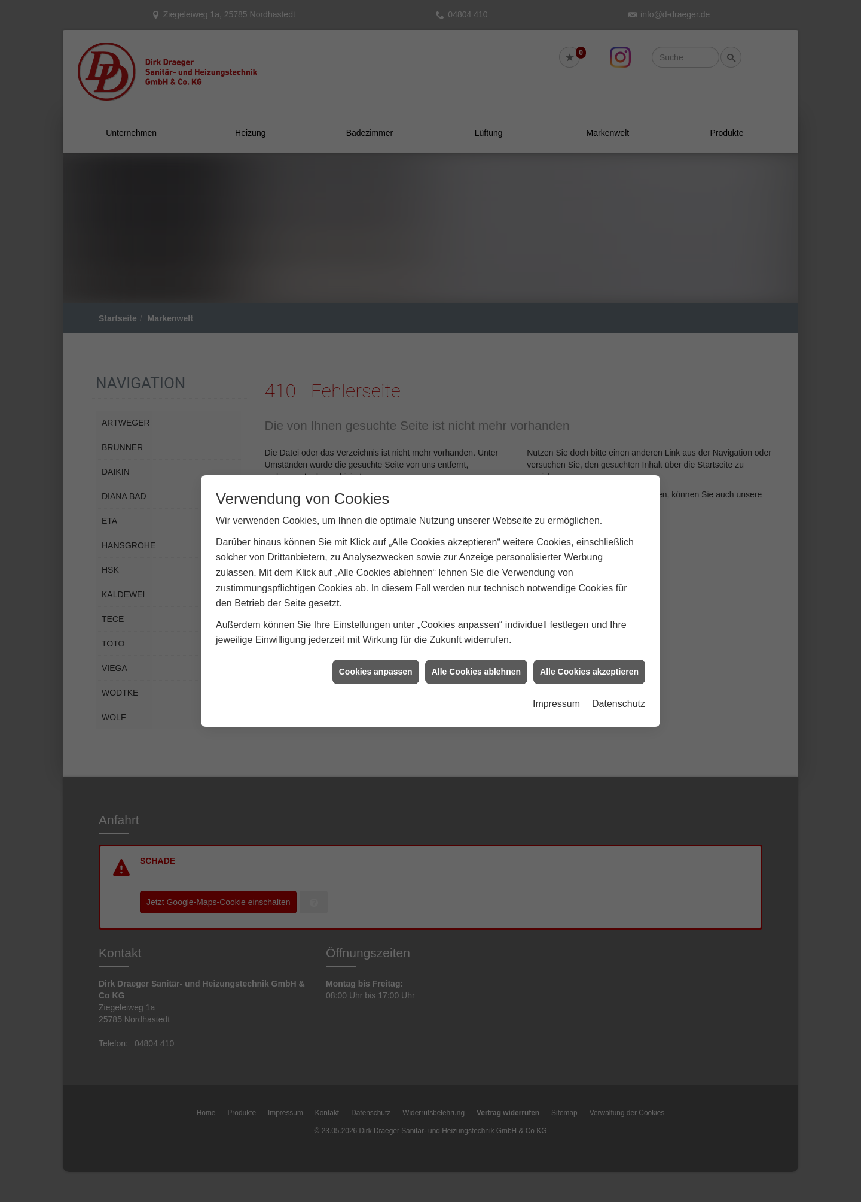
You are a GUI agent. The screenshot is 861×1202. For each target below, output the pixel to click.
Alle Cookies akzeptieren (589, 650)
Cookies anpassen (376, 650)
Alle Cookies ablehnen (476, 650)
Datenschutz (618, 683)
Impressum (556, 683)
